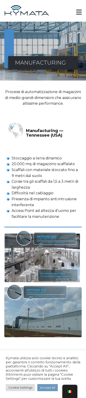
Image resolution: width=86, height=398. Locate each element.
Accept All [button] (47, 387)
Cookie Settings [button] (20, 387)
